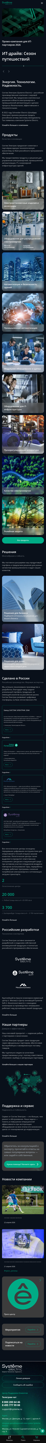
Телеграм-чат (9, 1413)
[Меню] (42, 3)
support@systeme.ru (12, 1426)
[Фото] (8, 735)
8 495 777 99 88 (11, 1421)
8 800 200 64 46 (11, 1418)
